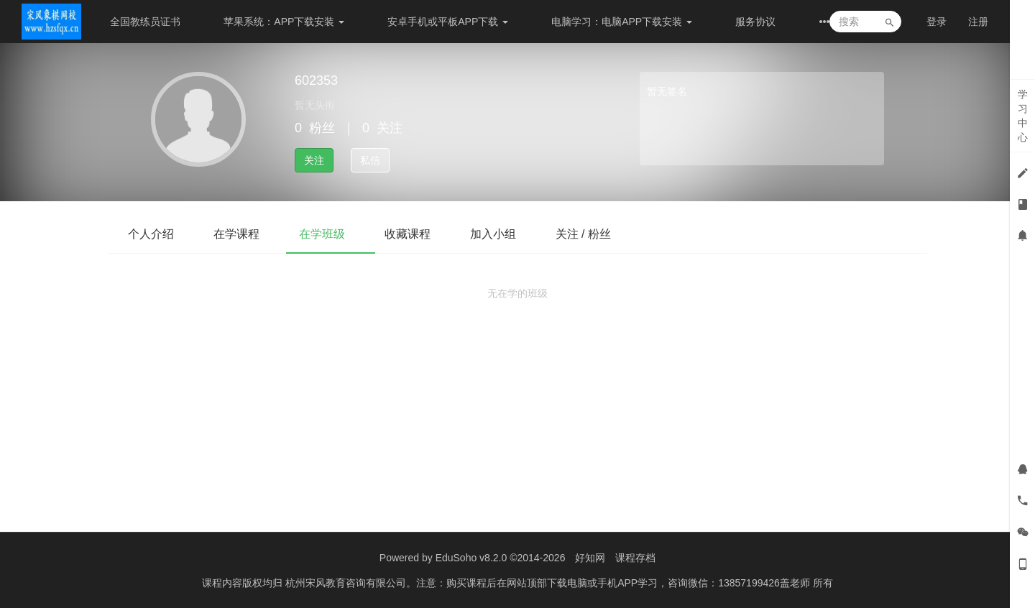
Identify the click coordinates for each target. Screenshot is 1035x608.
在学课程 (241, 234)
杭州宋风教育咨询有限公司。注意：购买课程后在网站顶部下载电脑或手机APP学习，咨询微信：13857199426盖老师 (549, 583)
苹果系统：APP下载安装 (284, 21)
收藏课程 (420, 234)
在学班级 (331, 234)
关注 (314, 160)
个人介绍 (152, 234)
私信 (370, 160)
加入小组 (509, 234)
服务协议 (755, 21)
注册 (978, 21)
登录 (936, 21)
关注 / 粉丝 (602, 234)
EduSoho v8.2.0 (471, 557)
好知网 (590, 557)
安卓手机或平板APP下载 (447, 21)
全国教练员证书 (145, 21)
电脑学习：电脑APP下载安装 (621, 21)
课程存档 (635, 557)
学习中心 (1023, 115)
